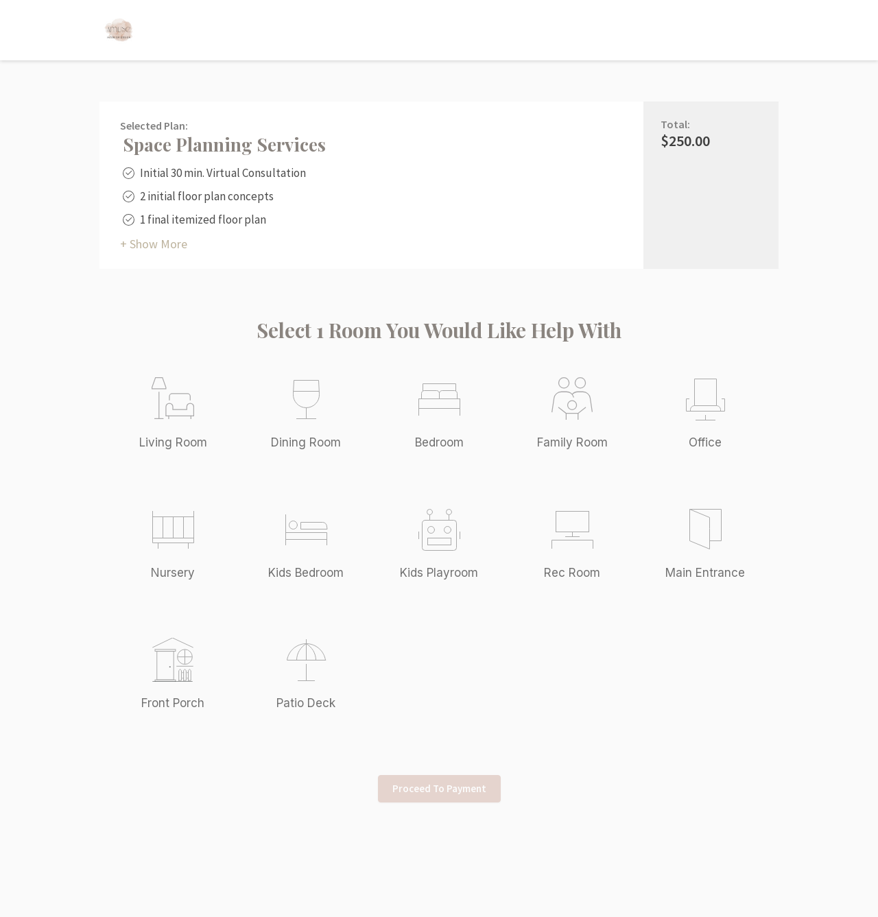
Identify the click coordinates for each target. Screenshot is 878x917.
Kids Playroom (439, 573)
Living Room (173, 442)
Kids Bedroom (306, 573)
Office (705, 442)
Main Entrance (705, 573)
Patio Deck (305, 703)
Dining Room (306, 442)
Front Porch (172, 703)
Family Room (572, 442)
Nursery (173, 573)
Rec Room (572, 573)
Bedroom (439, 442)
